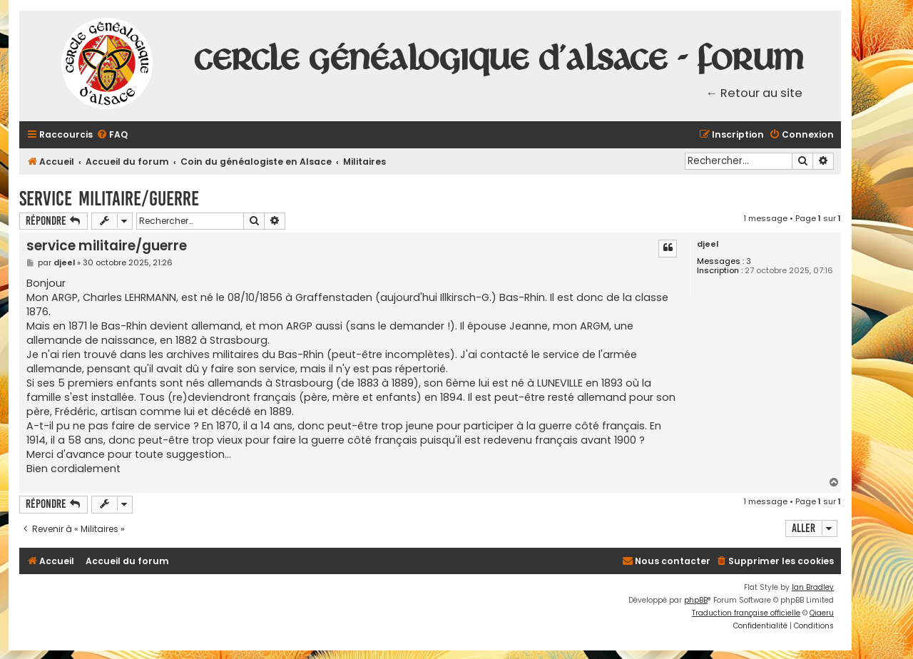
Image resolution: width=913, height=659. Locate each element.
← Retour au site (754, 93)
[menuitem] (112, 135)
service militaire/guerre (109, 199)
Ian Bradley (813, 587)
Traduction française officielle (746, 613)
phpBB (696, 600)
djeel (707, 244)
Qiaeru (822, 613)
